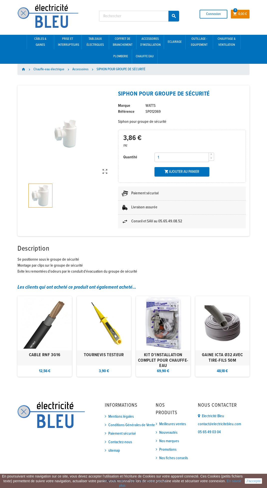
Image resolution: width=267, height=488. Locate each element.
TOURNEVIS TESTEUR (104, 355)
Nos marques (169, 441)
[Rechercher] (139, 16)
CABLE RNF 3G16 (44, 355)
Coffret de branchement (123, 42)
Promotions (167, 449)
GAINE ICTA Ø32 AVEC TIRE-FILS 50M (222, 357)
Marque (124, 105)
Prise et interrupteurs (68, 42)
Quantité (130, 157)
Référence (126, 111)
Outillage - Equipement (199, 42)
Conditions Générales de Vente (131, 425)
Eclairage (175, 42)
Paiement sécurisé (122, 433)
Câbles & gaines (40, 42)
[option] (44, 336)
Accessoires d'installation (150, 42)
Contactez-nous (120, 442)
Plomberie (120, 56)
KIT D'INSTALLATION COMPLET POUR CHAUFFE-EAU (163, 360)
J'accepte (253, 481)
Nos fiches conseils (173, 458)
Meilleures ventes (172, 424)
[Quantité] (181, 157)
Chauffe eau (145, 56)
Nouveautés (168, 432)
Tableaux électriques (95, 42)
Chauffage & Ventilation (227, 42)
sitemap (114, 450)
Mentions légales (121, 416)
